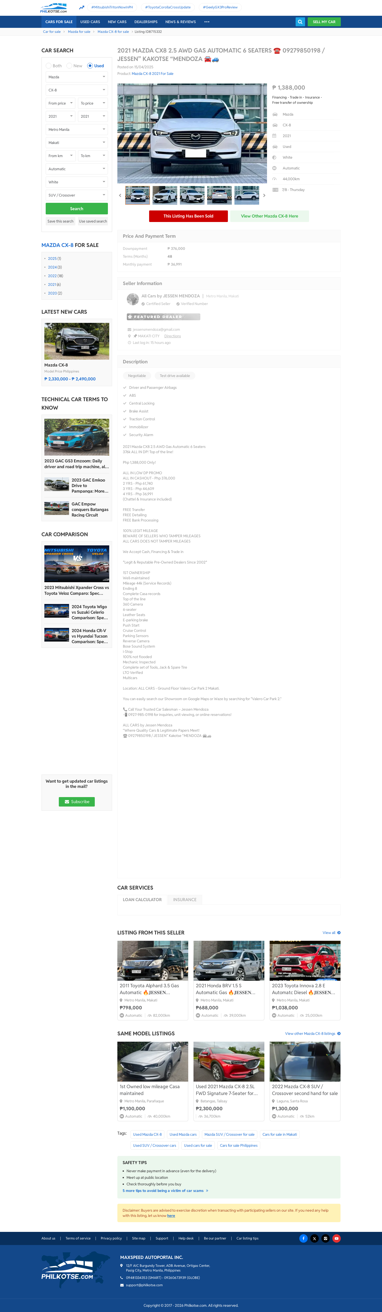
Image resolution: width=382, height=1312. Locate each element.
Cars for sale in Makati (280, 1134)
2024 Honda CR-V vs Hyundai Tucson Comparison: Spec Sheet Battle (89, 636)
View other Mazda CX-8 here (269, 216)
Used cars (90, 21)
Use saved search (93, 221)
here (171, 1215)
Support (162, 1238)
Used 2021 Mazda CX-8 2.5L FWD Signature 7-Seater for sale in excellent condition (225, 1090)
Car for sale (52, 31)
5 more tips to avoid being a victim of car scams (166, 1190)
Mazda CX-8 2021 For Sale (153, 73)
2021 (52, 284)
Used (99, 66)
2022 (52, 275)
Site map (138, 1238)
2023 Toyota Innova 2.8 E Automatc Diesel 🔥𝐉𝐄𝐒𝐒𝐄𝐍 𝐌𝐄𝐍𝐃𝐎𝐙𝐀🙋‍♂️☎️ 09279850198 (301, 989)
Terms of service (78, 1238)
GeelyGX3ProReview (222, 7)
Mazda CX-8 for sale (113, 31)
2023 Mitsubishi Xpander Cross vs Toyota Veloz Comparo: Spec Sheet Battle (76, 590)
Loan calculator (142, 899)
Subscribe (76, 801)
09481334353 (136, 1277)
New (78, 66)
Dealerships (146, 21)
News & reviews (180, 21)
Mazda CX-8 (56, 365)
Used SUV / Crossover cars (154, 1145)
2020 (52, 293)
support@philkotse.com (144, 1285)
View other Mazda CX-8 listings (310, 1033)
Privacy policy (111, 1238)
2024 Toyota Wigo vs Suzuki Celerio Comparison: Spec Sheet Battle (89, 612)
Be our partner (215, 1238)
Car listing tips (248, 1238)
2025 (52, 258)
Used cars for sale (198, 1145)
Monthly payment (137, 264)
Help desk (186, 1238)
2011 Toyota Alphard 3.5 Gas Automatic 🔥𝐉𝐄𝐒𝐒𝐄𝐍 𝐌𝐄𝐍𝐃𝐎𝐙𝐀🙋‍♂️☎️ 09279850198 (149, 989)
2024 (52, 267)
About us (48, 1238)
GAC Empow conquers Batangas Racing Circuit (90, 509)
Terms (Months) (135, 256)
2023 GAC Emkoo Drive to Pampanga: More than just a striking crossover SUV (89, 485)
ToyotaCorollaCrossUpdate (169, 7)
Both (57, 66)
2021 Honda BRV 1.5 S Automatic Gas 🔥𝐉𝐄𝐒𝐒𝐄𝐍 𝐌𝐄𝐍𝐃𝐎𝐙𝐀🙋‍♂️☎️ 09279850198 (223, 989)
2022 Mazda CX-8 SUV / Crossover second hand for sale (305, 1089)
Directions (172, 336)
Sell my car (324, 21)
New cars (117, 21)
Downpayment (135, 248)
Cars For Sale (58, 21)
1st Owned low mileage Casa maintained (150, 1089)
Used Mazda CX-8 (147, 1134)
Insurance (185, 899)
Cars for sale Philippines (239, 1145)
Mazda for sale (79, 31)
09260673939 (175, 1277)
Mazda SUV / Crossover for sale (230, 1134)
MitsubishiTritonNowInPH (113, 7)
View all (329, 932)
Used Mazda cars (183, 1134)
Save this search (61, 221)
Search (76, 208)
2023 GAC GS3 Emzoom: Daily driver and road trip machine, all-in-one (76, 464)
